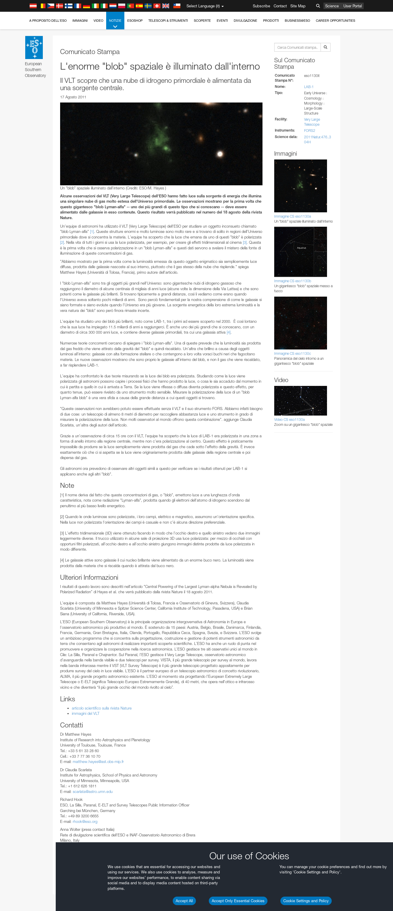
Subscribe (261, 6)
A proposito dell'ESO (48, 21)
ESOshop (135, 21)
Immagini (80, 21)
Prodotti (271, 21)
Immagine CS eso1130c (292, 353)
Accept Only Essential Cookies (238, 900)
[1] (92, 231)
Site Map (298, 6)
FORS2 (309, 130)
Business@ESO (297, 21)
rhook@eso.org (85, 821)
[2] (62, 242)
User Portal (352, 6)
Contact (280, 6)
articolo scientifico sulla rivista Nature (102, 708)
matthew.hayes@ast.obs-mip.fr (98, 761)
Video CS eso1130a (289, 419)
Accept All (184, 900)
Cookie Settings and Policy (306, 900)
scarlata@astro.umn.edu (93, 791)
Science (332, 6)
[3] (245, 242)
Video (98, 21)
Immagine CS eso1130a (292, 216)
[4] (229, 332)
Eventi (222, 21)
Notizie (115, 24)
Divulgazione (245, 21)
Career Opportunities (335, 21)
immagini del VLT (85, 713)
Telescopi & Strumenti (168, 21)
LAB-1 (309, 87)
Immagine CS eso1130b (292, 281)
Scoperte (202, 21)
